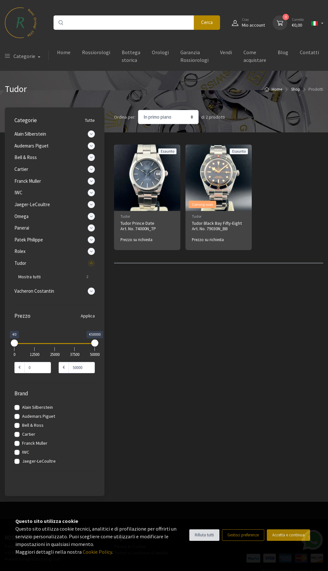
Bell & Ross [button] (54, 157)
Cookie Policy (97, 552)
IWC (25, 452)
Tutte (90, 120)
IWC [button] (54, 192)
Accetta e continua (288, 535)
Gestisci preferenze (243, 535)
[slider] (14, 343)
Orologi (160, 52)
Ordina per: (124, 117)
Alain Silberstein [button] (54, 134)
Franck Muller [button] (54, 181)
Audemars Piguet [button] (54, 145)
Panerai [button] (54, 227)
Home (63, 52)
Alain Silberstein (37, 407)
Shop (295, 89)
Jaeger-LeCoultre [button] (54, 204)
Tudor (125, 216)
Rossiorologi (96, 52)
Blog (283, 52)
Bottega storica (131, 56)
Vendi (226, 52)
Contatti (309, 52)
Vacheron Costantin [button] (54, 291)
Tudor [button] (54, 263)
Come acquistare (254, 56)
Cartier (28, 434)
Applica (88, 316)
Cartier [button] (54, 169)
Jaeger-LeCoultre (39, 461)
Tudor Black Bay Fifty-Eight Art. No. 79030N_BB (217, 225)
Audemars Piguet (38, 416)
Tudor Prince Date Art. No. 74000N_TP (138, 225)
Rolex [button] (54, 251)
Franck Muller (34, 443)
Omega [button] (54, 216)
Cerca (207, 22)
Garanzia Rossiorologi (194, 56)
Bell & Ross (33, 425)
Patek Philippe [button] (54, 239)
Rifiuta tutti (204, 535)
